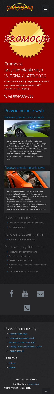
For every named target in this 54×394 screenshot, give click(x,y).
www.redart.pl (34, 384)
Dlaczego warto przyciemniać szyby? (26, 222)
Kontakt (12, 367)
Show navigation (45, 8)
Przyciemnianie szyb (21, 217)
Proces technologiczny (19, 256)
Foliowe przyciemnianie (23, 234)
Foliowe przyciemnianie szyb (22, 239)
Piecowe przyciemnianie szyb (23, 252)
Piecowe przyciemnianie (24, 246)
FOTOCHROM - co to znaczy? (23, 271)
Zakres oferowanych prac (21, 260)
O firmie (12, 363)
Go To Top (46, 391)
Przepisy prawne (17, 227)
